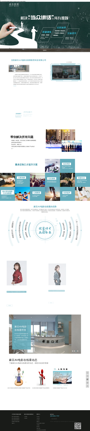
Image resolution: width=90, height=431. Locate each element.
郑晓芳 (27, 318)
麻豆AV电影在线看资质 (15, 418)
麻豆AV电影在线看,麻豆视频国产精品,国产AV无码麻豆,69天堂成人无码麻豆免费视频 (12, 1)
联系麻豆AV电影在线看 (15, 421)
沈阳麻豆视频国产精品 (56, 421)
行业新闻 (25, 418)
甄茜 (71, 316)
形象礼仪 (38, 421)
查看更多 (26, 336)
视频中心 (13, 423)
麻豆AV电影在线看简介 (15, 416)
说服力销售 (38, 428)
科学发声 (38, 426)
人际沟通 (38, 418)
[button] (71, 306)
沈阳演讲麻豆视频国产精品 (65, 421)
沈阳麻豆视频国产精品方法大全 (22, 388)
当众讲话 (38, 416)
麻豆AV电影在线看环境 (21, 351)
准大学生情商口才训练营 (41, 423)
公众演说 (38, 419)
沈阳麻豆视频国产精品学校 (73, 421)
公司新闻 (25, 416)
